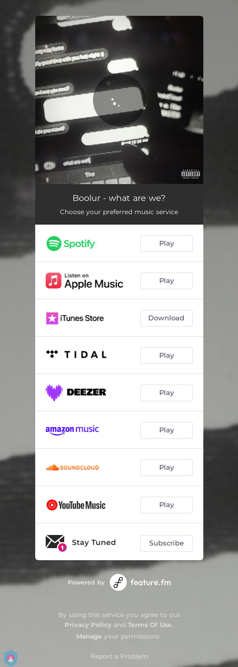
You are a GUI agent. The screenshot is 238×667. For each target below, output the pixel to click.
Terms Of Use (150, 625)
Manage (89, 636)
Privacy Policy (88, 625)
